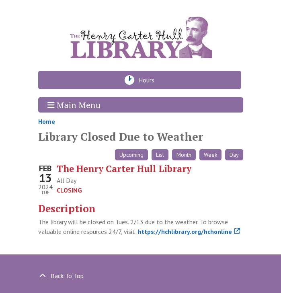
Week (210, 154)
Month (183, 154)
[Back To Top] (140, 275)
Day (234, 154)
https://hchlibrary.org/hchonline (185, 231)
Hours (148, 80)
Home (46, 121)
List (160, 154)
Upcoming (131, 154)
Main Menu (74, 104)
